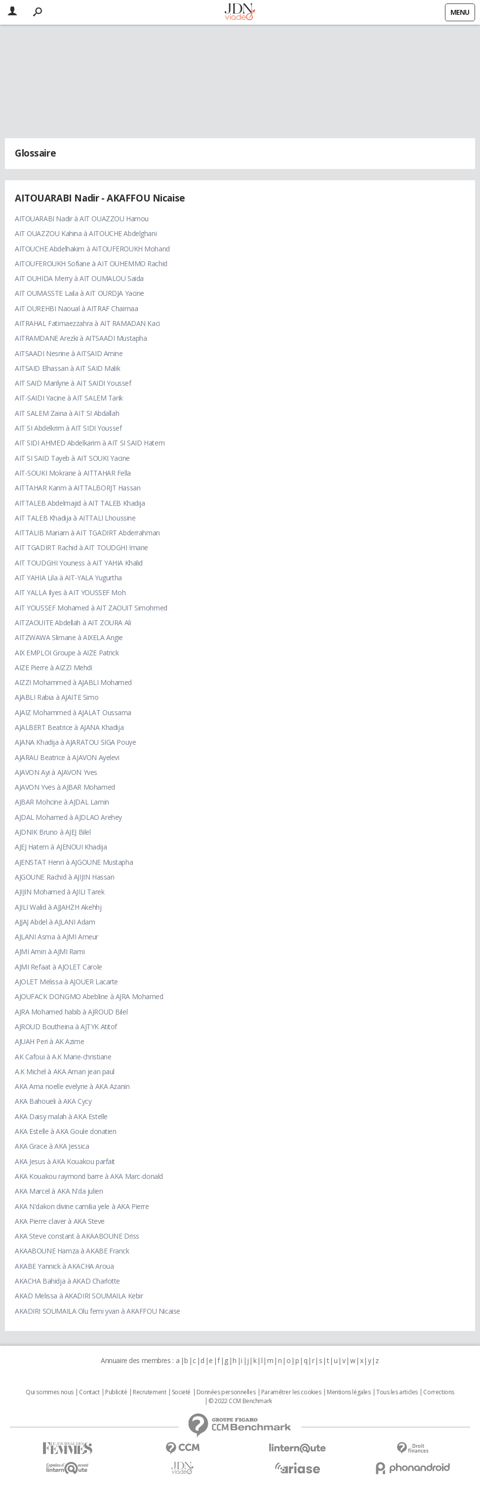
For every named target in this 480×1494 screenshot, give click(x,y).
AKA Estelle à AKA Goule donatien (66, 1131)
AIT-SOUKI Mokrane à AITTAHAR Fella (73, 473)
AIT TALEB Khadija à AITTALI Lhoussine (75, 518)
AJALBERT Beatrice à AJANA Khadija (69, 727)
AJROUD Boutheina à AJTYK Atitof (66, 1026)
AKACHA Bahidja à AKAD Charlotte (67, 1281)
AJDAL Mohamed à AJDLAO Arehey (68, 817)
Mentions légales (348, 1392)
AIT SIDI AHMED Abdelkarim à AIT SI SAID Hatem (89, 442)
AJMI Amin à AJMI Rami (49, 951)
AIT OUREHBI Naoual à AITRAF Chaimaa (76, 308)
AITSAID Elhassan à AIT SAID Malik (67, 368)
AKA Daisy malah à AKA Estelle (61, 1116)
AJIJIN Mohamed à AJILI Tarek (59, 891)
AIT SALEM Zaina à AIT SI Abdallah (67, 413)
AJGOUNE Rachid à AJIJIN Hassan (64, 877)
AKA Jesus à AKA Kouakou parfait (65, 1161)
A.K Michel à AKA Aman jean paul (65, 1071)
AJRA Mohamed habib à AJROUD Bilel (71, 1011)
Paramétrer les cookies (291, 1392)
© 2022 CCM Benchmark (240, 1401)
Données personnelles (226, 1392)
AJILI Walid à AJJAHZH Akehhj (58, 907)
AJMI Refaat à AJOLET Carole (58, 966)
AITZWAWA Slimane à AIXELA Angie (69, 637)
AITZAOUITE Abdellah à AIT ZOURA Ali (73, 622)
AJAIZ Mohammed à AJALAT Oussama (73, 712)
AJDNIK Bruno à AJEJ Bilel (53, 832)
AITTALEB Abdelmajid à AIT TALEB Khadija (80, 503)
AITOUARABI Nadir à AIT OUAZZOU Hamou (82, 218)
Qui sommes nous (50, 1392)
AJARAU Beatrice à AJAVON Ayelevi (67, 757)
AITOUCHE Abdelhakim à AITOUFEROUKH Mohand (92, 248)
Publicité (116, 1392)
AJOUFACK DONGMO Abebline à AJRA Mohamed (89, 996)
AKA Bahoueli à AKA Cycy (53, 1101)
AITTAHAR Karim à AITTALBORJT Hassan (77, 487)
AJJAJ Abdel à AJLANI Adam (55, 922)
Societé (181, 1392)
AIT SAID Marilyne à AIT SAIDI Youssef (73, 383)
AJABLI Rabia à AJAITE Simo (56, 697)
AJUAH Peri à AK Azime (49, 1041)
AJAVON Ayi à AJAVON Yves (56, 772)
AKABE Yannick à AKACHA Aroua (64, 1266)
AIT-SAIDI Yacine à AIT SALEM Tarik (69, 398)
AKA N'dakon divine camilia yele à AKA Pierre (82, 1206)
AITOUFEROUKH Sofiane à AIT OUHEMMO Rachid (91, 263)
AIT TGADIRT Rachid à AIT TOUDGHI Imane (81, 547)
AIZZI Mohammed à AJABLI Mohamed (73, 682)
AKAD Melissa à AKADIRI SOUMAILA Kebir (79, 1295)
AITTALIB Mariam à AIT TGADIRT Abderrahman (87, 532)
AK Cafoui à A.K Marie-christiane (63, 1056)
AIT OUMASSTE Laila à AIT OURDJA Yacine (79, 293)
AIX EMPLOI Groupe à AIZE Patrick (67, 652)
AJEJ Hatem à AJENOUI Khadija (61, 846)
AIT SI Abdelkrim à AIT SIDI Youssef (68, 428)
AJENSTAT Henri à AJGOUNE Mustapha (74, 862)
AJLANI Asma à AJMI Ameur (56, 936)
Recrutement (149, 1392)
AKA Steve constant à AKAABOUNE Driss (77, 1236)
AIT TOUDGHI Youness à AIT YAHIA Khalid (79, 562)
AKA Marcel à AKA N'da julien (59, 1191)
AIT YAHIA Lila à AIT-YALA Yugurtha (68, 577)
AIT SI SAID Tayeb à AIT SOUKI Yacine (72, 458)
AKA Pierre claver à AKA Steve (60, 1221)
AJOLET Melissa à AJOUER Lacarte (66, 981)
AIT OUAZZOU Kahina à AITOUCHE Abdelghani (86, 233)
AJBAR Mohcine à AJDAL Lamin (62, 802)
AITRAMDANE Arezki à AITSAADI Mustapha (81, 338)
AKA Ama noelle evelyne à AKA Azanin (72, 1086)
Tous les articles (397, 1392)
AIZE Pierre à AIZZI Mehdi (53, 667)
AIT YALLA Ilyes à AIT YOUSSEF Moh (70, 592)
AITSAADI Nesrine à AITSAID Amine (69, 353)
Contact (89, 1392)
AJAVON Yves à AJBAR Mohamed (65, 787)
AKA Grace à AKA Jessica (52, 1146)
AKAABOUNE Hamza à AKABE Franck (72, 1250)
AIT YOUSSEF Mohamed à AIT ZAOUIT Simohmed (91, 607)
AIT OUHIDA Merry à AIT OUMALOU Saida (79, 278)
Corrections (438, 1392)
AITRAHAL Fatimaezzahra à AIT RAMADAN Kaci (87, 323)
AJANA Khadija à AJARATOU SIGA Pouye (75, 742)
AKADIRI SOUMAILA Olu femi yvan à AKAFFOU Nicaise (97, 1311)
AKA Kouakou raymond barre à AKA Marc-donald (89, 1176)
